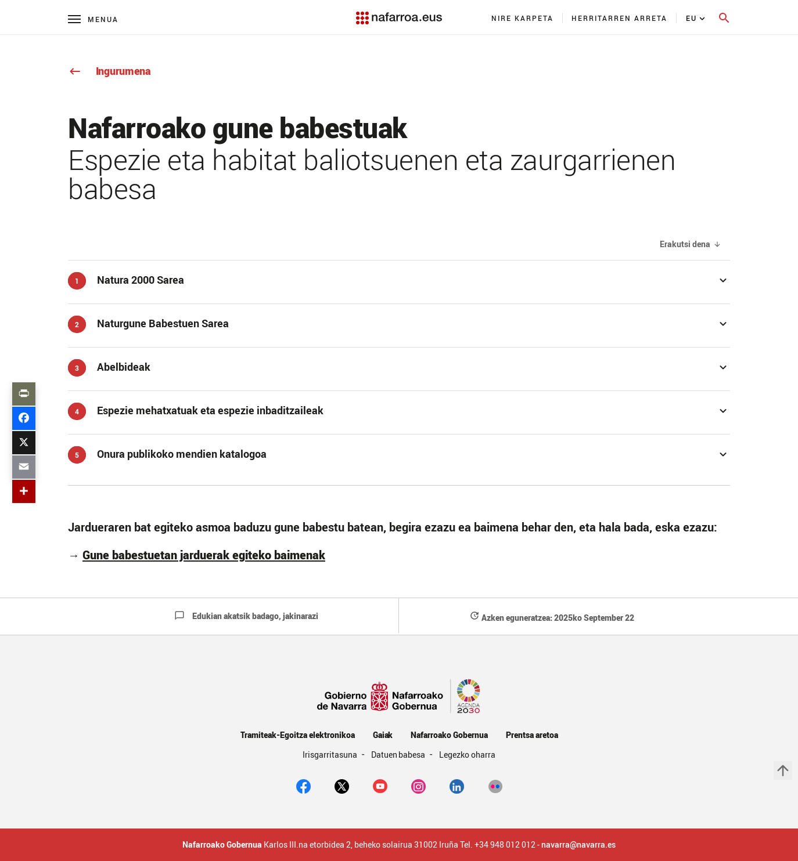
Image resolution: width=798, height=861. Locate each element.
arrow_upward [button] (783, 770)
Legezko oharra (467, 754)
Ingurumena (109, 71)
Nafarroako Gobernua (449, 734)
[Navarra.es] (399, 12)
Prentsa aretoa (532, 734)
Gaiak (383, 734)
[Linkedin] (457, 785)
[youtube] (380, 785)
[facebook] (303, 785)
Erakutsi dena (685, 244)
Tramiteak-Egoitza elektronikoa (297, 734)
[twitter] (342, 785)
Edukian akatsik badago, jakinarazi (246, 615)
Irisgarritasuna (331, 754)
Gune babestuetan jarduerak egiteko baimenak (203, 555)
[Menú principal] (93, 19)
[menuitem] (523, 18)
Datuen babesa (399, 754)
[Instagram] (418, 785)
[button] (399, 279)
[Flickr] (495, 785)
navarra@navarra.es (578, 844)
